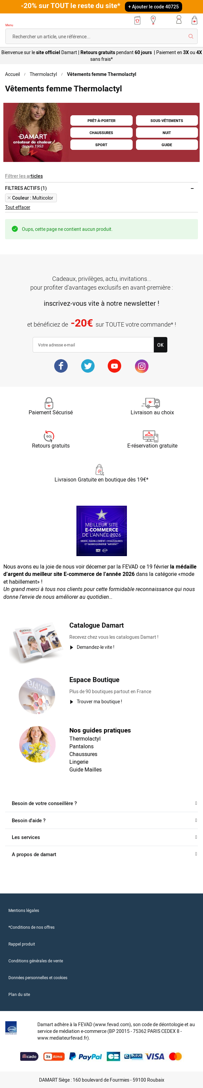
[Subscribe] (160, 344)
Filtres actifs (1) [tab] (25, 188)
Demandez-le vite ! (96, 646)
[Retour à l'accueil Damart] (24, 21)
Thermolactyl (44, 74)
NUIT (167, 132)
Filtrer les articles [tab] (23, 176)
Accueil (13, 74)
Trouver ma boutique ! (100, 701)
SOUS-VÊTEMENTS (167, 121)
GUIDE (167, 144)
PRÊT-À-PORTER (101, 121)
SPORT (101, 144)
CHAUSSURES (101, 132)
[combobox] (101, 36)
